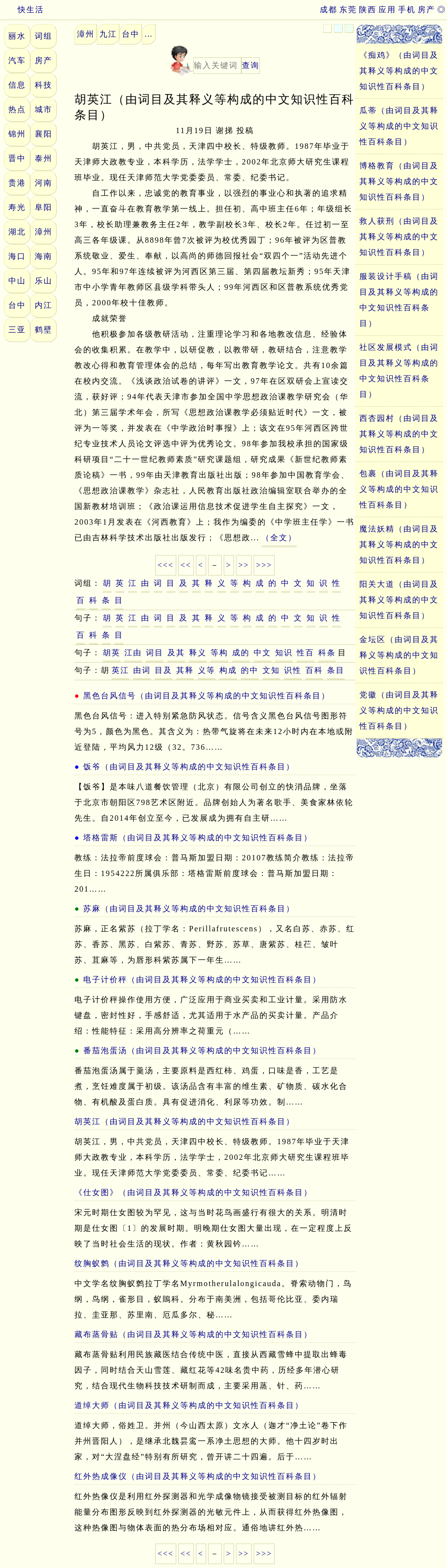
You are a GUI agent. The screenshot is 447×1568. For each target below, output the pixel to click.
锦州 (17, 134)
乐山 (43, 281)
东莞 (348, 9)
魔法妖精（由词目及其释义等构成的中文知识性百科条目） (399, 544)
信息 (17, 85)
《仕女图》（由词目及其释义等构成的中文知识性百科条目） (193, 1192)
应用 (387, 9)
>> (243, 565)
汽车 (17, 60)
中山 (17, 281)
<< (186, 565)
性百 (305, 652)
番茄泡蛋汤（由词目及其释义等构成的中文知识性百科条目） (202, 1050)
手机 (407, 9)
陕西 (367, 9)
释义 (198, 652)
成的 (241, 652)
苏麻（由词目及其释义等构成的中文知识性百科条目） (189, 908)
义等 (206, 670)
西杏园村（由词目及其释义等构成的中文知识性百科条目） (399, 434)
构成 (228, 670)
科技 (43, 85)
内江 (43, 305)
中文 (262, 652)
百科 (314, 670)
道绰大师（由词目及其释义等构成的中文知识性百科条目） (189, 1405)
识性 (293, 670)
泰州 (43, 158)
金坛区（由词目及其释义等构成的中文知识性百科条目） (399, 655)
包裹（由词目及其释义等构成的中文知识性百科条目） (399, 489)
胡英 (111, 652)
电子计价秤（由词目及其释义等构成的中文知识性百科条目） (202, 979)
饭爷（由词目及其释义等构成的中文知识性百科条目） (189, 766)
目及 (163, 670)
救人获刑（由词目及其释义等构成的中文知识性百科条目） (399, 236)
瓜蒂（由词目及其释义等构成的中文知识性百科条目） (399, 126)
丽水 (17, 36)
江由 (133, 652)
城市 (43, 109)
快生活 (22, 9)
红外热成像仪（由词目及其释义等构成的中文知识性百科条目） (197, 1476)
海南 (43, 256)
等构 (219, 652)
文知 (271, 670)
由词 (142, 670)
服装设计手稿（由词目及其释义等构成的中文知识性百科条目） (399, 299)
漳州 (43, 232)
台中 (17, 305)
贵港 (17, 183)
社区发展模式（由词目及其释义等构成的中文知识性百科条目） (399, 370)
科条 (327, 652)
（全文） (279, 537)
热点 (17, 109)
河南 (43, 183)
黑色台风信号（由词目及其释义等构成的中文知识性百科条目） (206, 696)
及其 (176, 652)
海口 (17, 256)
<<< (166, 565)
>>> (264, 565)
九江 (108, 34)
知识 (284, 652)
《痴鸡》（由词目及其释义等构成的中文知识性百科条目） (399, 71)
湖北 (17, 232)
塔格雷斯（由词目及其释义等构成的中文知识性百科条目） (197, 837)
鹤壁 (43, 329)
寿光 (17, 207)
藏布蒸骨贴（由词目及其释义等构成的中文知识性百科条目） (193, 1334)
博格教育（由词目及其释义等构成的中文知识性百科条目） (399, 181)
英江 (120, 670)
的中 (250, 670)
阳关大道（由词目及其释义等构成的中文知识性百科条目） (399, 600)
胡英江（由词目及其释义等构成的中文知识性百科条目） (184, 1121)
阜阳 (43, 207)
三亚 (17, 329)
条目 (336, 670)
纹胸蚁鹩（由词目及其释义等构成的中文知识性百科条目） (189, 1263)
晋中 (17, 158)
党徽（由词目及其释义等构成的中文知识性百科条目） (399, 710)
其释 (185, 670)
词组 (43, 36)
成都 (328, 9)
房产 (426, 9)
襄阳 (43, 134)
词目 (155, 652)
